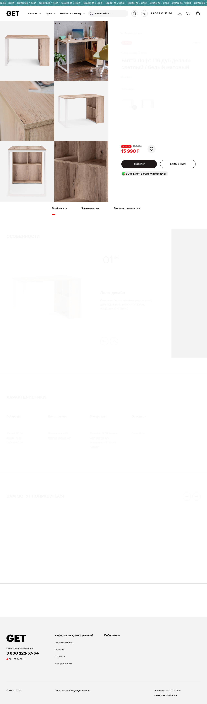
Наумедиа (171, 695)
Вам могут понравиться (127, 211)
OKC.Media (175, 690)
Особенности (59, 211)
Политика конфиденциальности (72, 690)
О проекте (60, 656)
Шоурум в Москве (63, 663)
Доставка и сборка (64, 643)
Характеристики (90, 211)
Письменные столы (133, 29)
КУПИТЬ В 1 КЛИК (178, 167)
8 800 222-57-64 (161, 13)
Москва (135, 13)
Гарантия (59, 649)
